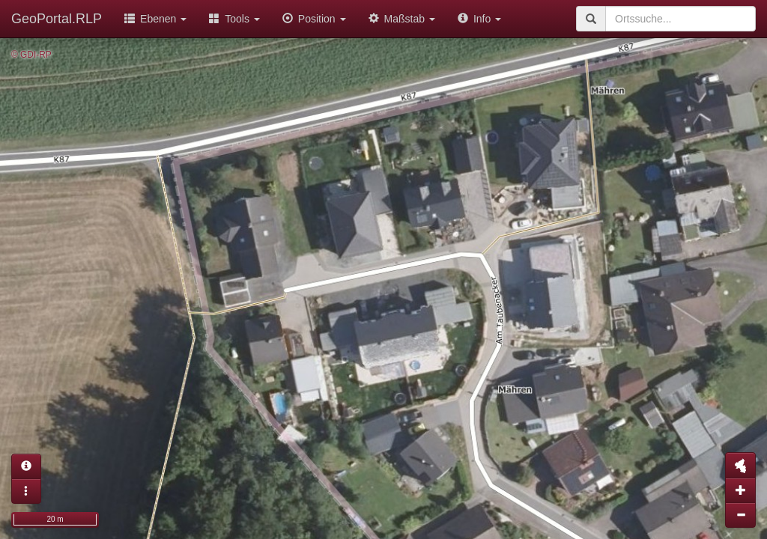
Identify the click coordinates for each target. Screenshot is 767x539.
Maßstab (402, 19)
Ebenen (155, 19)
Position (314, 19)
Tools (234, 19)
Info (479, 19)
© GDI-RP (31, 54)
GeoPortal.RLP (56, 18)
